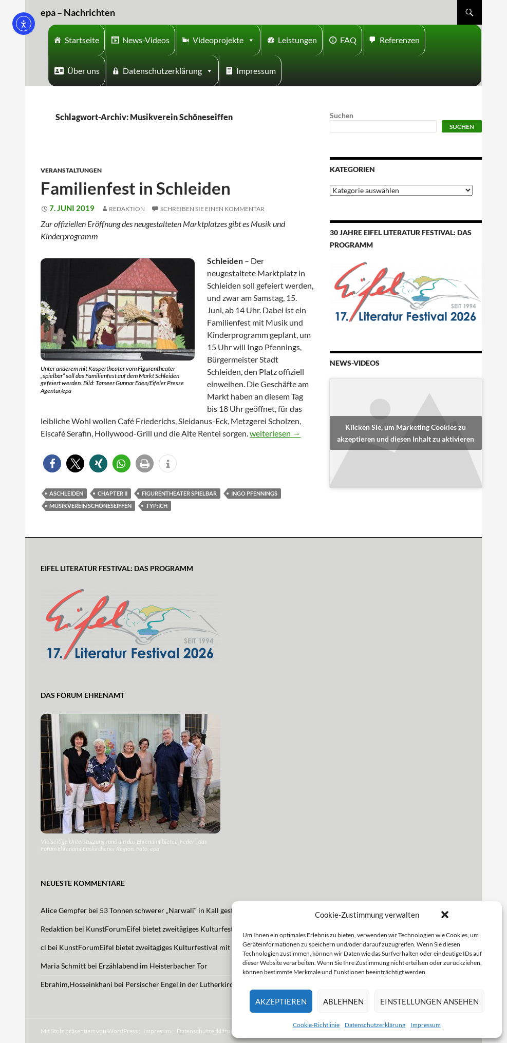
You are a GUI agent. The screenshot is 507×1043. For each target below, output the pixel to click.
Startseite (82, 40)
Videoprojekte (224, 40)
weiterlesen (275, 433)
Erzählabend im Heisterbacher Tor (153, 965)
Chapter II (112, 493)
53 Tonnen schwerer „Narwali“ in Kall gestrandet (177, 910)
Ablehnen (343, 1001)
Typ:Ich (156, 505)
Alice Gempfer (64, 910)
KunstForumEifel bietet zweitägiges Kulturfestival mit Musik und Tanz (196, 928)
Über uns (83, 70)
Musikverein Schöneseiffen (90, 505)
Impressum (425, 1025)
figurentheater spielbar (179, 493)
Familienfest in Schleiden (136, 188)
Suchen (341, 115)
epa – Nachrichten (78, 12)
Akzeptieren (281, 1001)
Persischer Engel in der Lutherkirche (183, 984)
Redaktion (127, 209)
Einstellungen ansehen (429, 1001)
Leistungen (297, 40)
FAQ (348, 40)
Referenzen (400, 40)
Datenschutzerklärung (375, 1025)
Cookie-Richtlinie (316, 1025)
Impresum (157, 1031)
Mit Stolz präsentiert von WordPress (89, 1031)
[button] (445, 914)
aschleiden (66, 493)
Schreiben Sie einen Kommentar (212, 209)
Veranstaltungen (71, 170)
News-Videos (146, 40)
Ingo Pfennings (254, 493)
